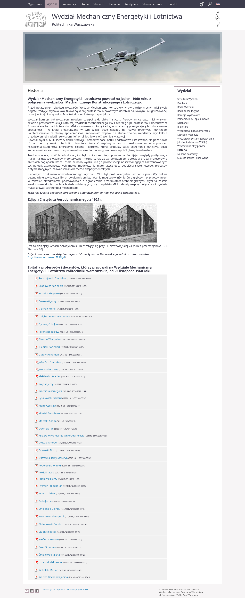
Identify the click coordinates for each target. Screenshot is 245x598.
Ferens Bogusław (47, 331)
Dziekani (182, 103)
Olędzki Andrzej (46, 442)
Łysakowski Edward (48, 398)
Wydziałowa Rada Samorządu (193, 130)
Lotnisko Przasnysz (187, 134)
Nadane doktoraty (187, 154)
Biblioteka (183, 126)
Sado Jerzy (43, 501)
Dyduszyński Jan (46, 324)
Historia (182, 149)
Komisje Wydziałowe (188, 115)
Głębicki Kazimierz (47, 347)
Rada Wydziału (185, 107)
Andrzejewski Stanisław (50, 278)
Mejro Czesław (45, 405)
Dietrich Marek (45, 308)
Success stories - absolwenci (193, 157)
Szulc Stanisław (46, 547)
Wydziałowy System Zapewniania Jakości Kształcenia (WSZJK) (195, 140)
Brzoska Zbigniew (47, 293)
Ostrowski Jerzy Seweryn (51, 457)
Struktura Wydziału (188, 99)
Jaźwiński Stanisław (48, 362)
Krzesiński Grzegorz (48, 391)
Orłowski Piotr (45, 450)
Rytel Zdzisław (45, 493)
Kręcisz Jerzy (44, 384)
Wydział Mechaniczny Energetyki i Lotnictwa (117, 16)
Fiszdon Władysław (48, 339)
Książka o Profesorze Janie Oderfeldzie (59, 435)
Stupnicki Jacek (45, 531)
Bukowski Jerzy (45, 301)
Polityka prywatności (77, 589)
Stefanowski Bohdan (49, 524)
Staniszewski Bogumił (49, 516)
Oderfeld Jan (44, 428)
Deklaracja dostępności (53, 589)
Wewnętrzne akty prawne (191, 146)
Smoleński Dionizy (47, 508)
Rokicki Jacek (44, 472)
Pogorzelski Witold (48, 465)
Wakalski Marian (46, 570)
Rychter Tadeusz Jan (48, 485)
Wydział (184, 90)
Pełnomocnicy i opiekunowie (193, 118)
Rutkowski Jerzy (46, 478)
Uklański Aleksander (49, 562)
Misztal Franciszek (47, 413)
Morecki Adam (45, 421)
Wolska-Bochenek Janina (51, 577)
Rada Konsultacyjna (188, 110)
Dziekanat (183, 122)
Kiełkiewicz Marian (48, 376)
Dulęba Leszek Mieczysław (52, 316)
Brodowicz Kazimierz (49, 285)
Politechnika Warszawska (73, 24)
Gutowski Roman (47, 354)
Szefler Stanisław (47, 539)
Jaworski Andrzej (46, 369)
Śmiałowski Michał (47, 554)
